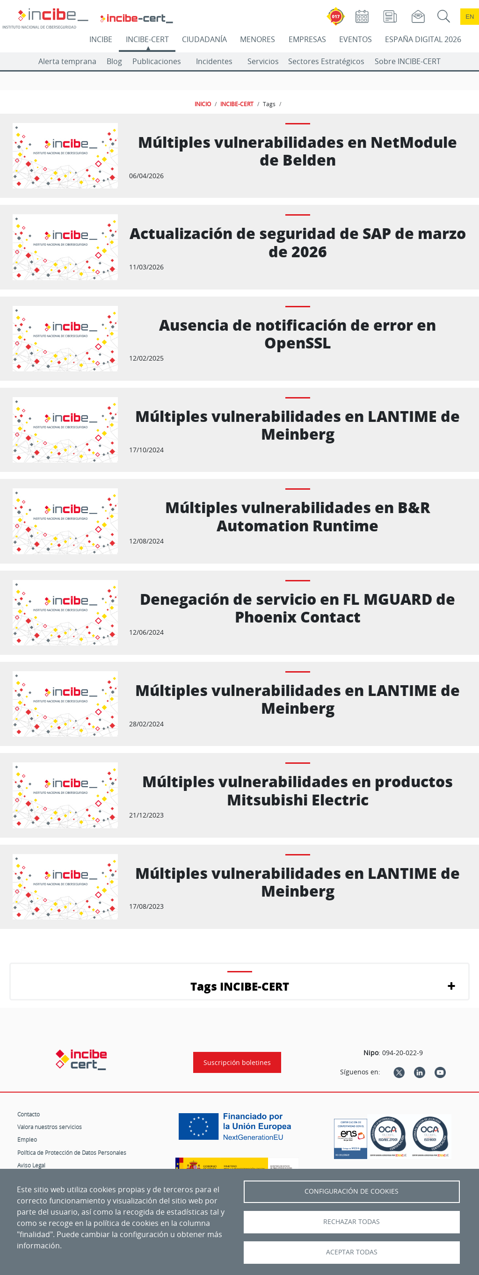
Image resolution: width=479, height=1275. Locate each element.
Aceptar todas (351, 1252)
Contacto (28, 1114)
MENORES (257, 39)
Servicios (263, 61)
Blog (114, 61)
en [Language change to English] (469, 16)
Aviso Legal (31, 1165)
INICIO (203, 104)
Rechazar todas (351, 1221)
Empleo (27, 1139)
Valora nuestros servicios (49, 1126)
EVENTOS (355, 39)
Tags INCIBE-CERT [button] (239, 986)
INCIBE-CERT (147, 39)
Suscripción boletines (237, 1062)
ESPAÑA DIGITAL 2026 (423, 39)
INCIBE (100, 39)
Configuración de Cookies (352, 1191)
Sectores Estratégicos (326, 61)
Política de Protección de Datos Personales (71, 1152)
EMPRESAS (307, 39)
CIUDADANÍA (204, 39)
